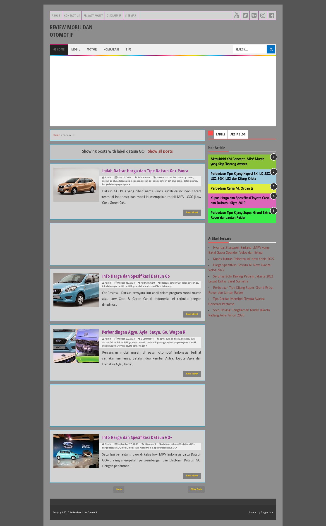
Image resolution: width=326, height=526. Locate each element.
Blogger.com (267, 512)
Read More (192, 212)
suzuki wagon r (109, 346)
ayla (168, 339)
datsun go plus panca (129, 181)
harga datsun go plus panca (116, 184)
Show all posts (160, 152)
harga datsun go (190, 283)
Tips (129, 49)
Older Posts (196, 489)
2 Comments (144, 177)
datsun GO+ (188, 444)
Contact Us (72, 15)
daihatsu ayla (188, 339)
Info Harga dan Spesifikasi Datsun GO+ (140, 437)
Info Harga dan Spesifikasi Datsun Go (138, 275)
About (56, 15)
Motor (92, 49)
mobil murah (142, 286)
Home (59, 49)
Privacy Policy (93, 15)
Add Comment (148, 283)
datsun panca (190, 181)
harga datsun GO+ (111, 448)
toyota (121, 346)
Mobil (75, 49)
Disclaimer (114, 15)
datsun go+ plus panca (171, 181)
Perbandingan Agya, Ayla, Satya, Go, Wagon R (147, 331)
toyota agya (131, 346)
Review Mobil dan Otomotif (71, 30)
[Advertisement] (163, 91)
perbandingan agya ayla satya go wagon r (167, 342)
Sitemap (130, 15)
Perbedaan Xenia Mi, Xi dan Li (232, 189)
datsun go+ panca (150, 181)
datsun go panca (185, 177)
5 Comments (147, 339)
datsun (160, 177)
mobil (121, 286)
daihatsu (175, 339)
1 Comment (150, 444)
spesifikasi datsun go (161, 286)
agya (162, 339)
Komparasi (111, 49)
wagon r (143, 346)
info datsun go (109, 286)
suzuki (192, 342)
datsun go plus (109, 181)
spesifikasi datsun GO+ (165, 448)
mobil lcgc (130, 286)
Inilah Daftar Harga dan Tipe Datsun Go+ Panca (149, 170)
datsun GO (170, 177)
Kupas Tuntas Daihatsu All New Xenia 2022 (244, 259)
